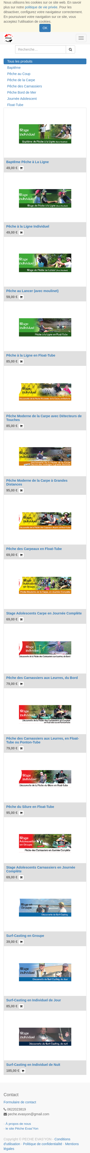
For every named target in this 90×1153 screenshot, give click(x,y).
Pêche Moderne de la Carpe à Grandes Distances (36, 482)
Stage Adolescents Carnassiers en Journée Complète (40, 869)
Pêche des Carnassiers (24, 86)
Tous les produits (19, 61)
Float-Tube (15, 105)
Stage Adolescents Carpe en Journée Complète (44, 613)
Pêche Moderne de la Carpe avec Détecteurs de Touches (44, 418)
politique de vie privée (41, 7)
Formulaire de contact (20, 1102)
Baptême (14, 67)
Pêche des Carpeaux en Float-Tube (34, 549)
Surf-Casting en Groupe (25, 936)
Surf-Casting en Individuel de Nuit (33, 1065)
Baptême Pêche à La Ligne (27, 162)
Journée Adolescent (22, 99)
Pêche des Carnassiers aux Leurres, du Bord (42, 678)
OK (44, 28)
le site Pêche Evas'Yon (22, 1128)
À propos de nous (18, 1124)
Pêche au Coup (18, 74)
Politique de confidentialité (42, 1144)
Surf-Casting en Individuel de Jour (33, 1000)
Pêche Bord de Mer (21, 92)
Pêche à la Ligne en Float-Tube (30, 355)
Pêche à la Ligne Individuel (27, 226)
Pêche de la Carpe (21, 80)
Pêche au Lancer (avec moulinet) (32, 291)
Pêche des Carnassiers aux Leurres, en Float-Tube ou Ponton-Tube (42, 740)
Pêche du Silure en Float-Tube (30, 807)
